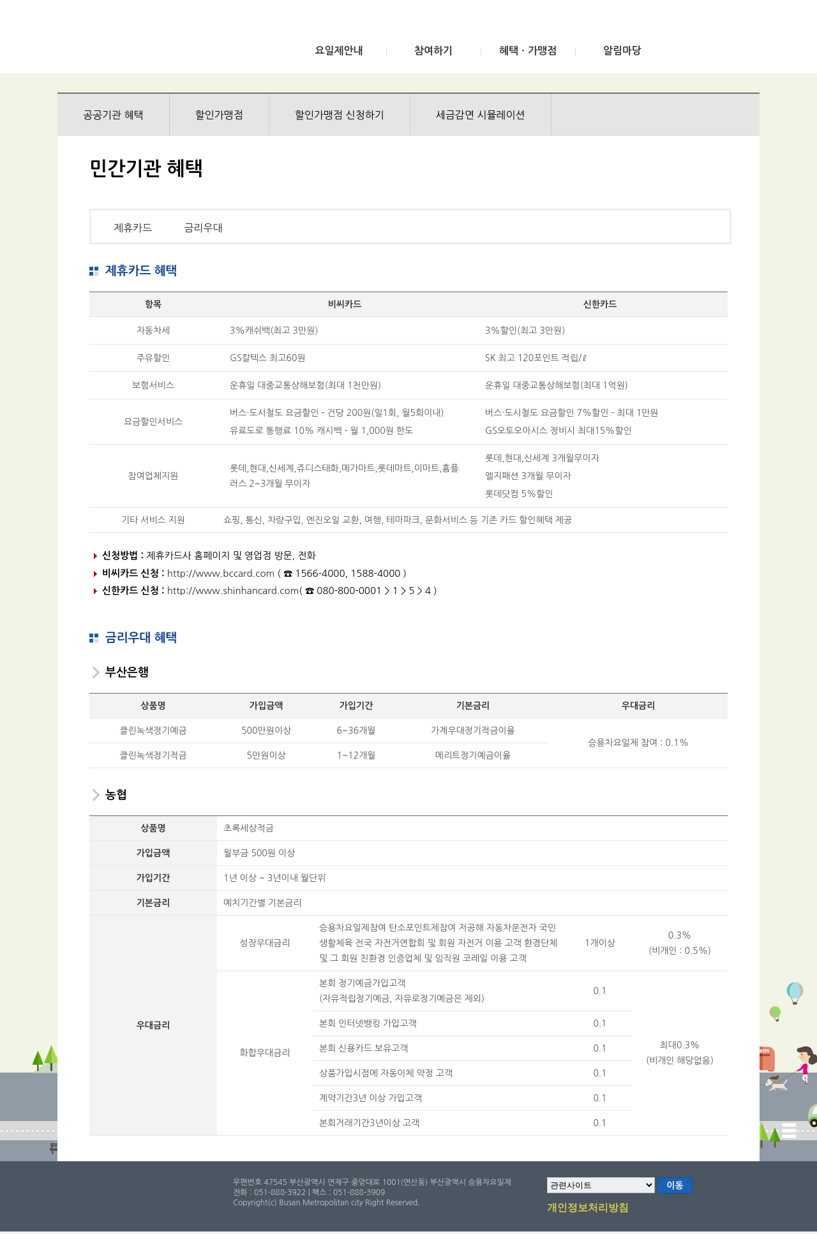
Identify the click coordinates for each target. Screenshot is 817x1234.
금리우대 (203, 228)
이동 (674, 1185)
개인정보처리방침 (588, 1208)
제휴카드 (133, 228)
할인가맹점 (219, 115)
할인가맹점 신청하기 (339, 115)
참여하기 (433, 51)
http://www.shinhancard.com (233, 590)
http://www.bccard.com (220, 573)
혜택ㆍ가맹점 (528, 51)
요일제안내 (339, 51)
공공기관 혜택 (113, 115)
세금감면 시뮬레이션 (480, 115)
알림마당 (622, 51)
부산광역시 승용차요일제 (152, 40)
